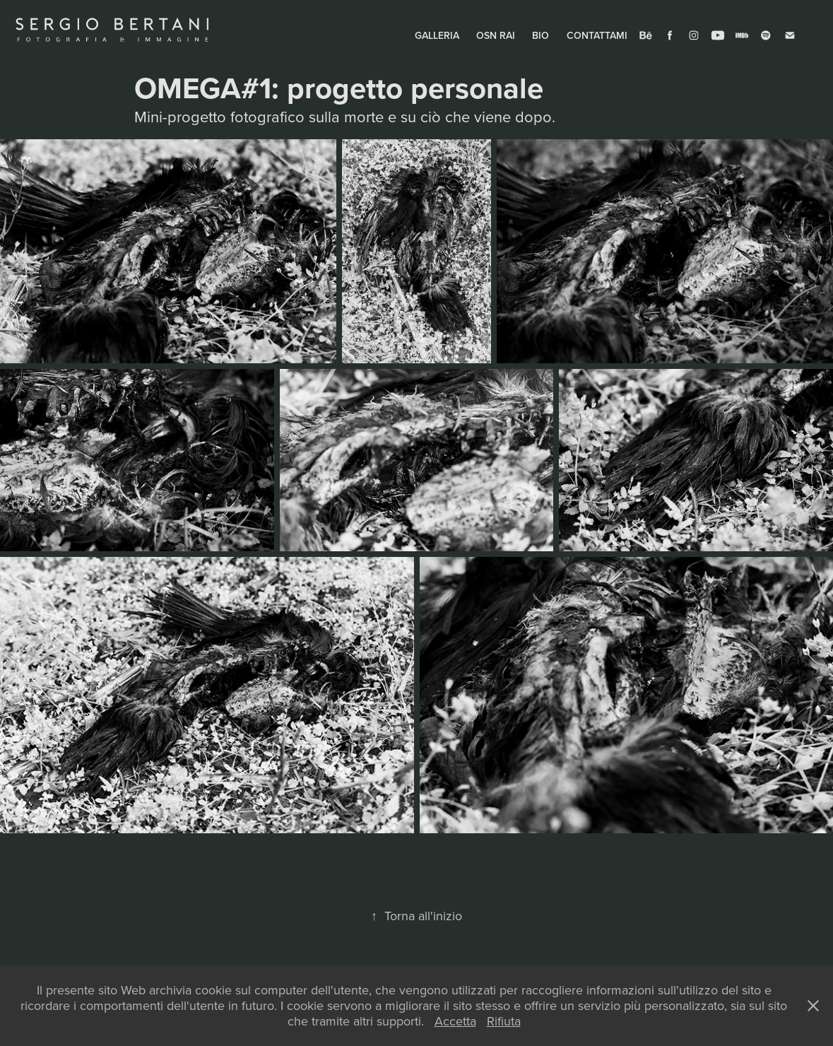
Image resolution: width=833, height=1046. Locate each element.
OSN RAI (495, 35)
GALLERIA (437, 35)
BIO (540, 35)
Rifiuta (504, 1021)
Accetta (455, 1021)
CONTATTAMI (597, 35)
